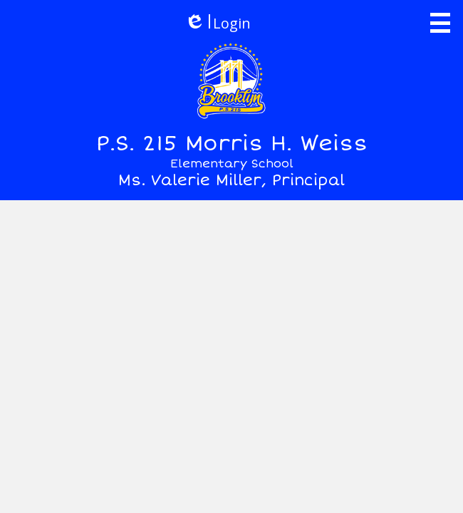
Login (217, 23)
